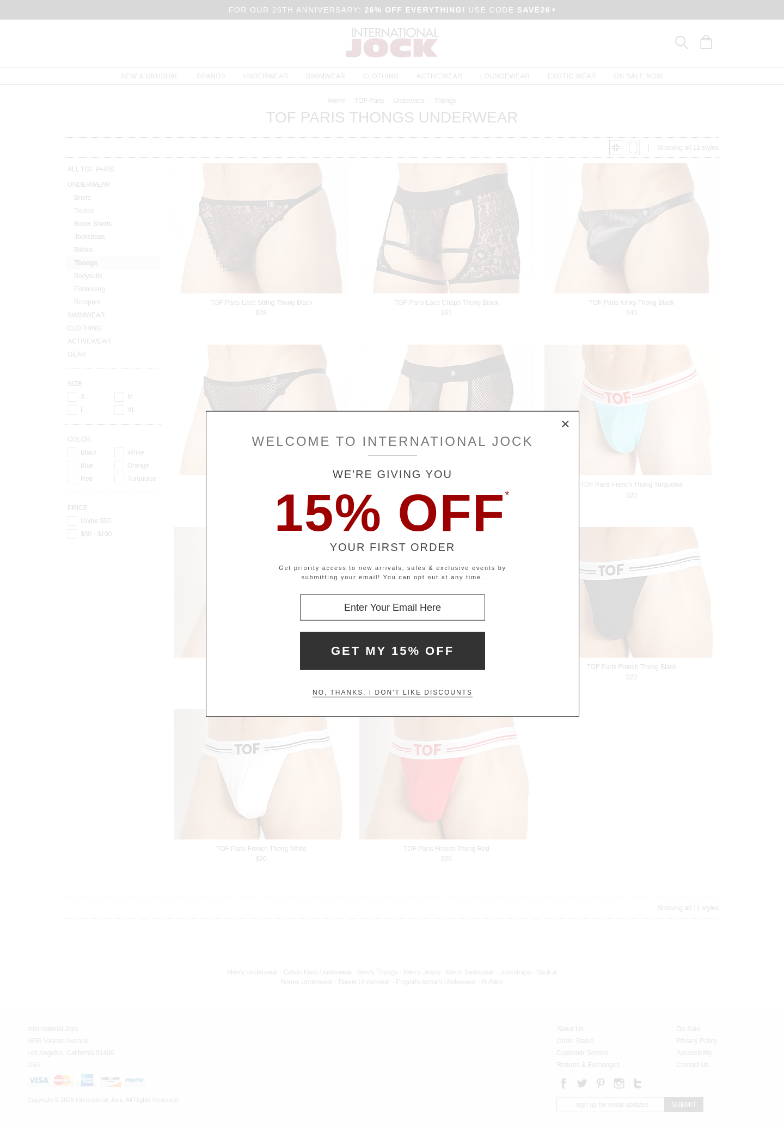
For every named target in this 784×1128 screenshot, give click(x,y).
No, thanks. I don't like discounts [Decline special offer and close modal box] (393, 692)
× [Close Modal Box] (566, 424)
